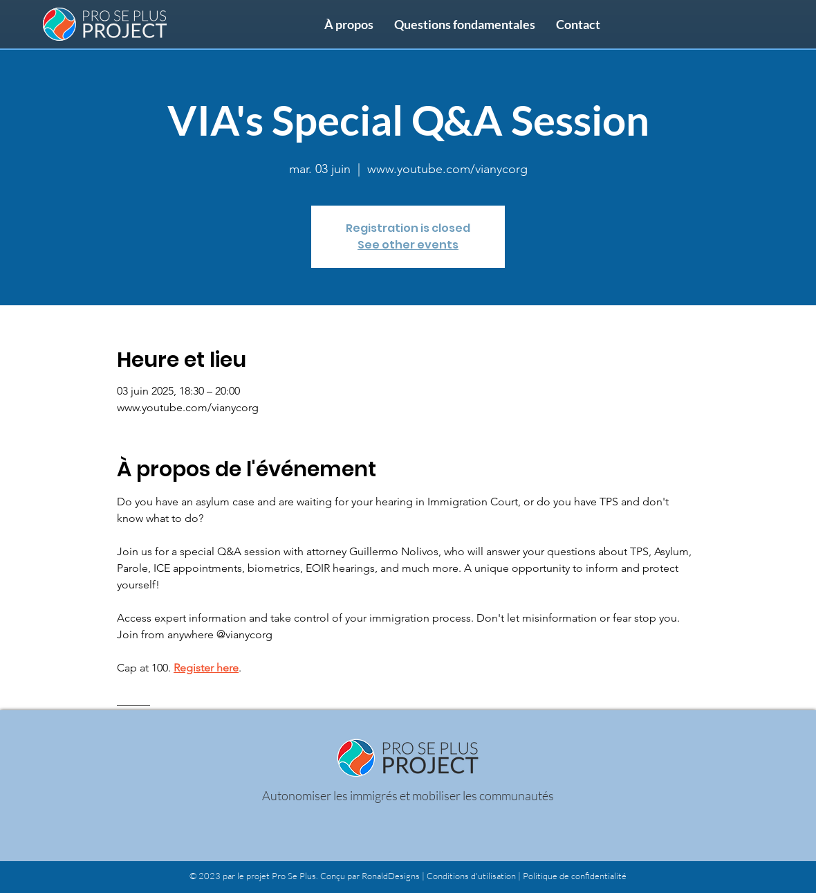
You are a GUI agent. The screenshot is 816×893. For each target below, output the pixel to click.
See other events (408, 245)
